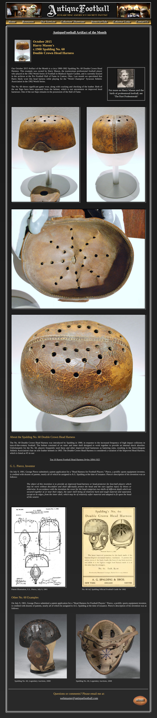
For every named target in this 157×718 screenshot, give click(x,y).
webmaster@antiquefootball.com (79, 698)
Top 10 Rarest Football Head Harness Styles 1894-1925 (75, 459)
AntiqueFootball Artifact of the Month (80, 32)
